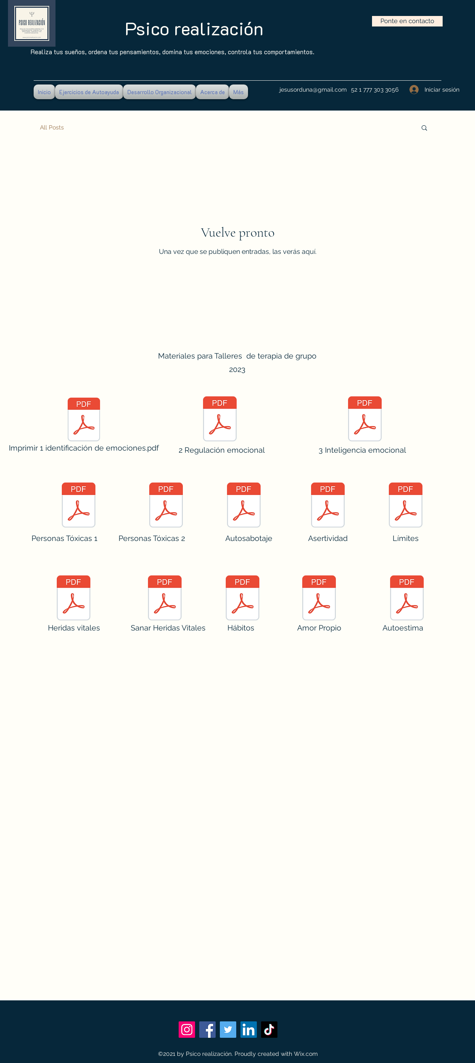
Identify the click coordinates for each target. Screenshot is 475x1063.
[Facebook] (207, 1029)
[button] (424, 128)
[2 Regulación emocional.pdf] (220, 420)
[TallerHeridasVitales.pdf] (73, 599)
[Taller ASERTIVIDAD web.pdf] (328, 506)
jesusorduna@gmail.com (313, 89)
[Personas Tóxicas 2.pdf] (166, 506)
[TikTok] (269, 1029)
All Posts (52, 127)
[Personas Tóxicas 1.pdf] (79, 506)
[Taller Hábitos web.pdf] (242, 599)
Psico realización (194, 28)
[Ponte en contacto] (407, 21)
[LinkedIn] (248, 1029)
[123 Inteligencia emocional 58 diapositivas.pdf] (365, 419)
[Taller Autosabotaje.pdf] (244, 506)
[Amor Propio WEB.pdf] (319, 599)
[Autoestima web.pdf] (407, 599)
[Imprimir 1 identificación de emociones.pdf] (84, 427)
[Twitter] (228, 1029)
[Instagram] (187, 1029)
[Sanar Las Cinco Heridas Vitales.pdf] (165, 599)
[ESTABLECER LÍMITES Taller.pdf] (406, 506)
